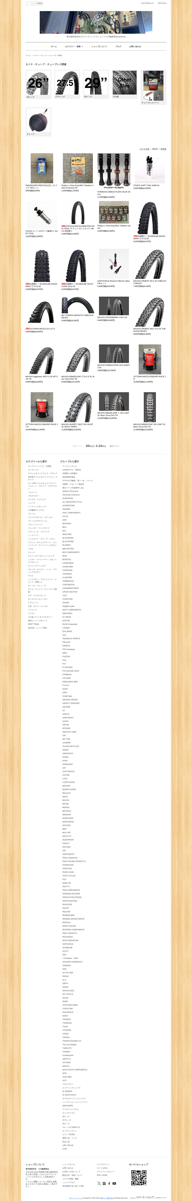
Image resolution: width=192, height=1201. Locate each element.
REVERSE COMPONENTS (73, 930)
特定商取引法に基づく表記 (73, 1186)
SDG (64, 955)
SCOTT (65, 951)
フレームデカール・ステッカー (40, 517)
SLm (64, 980)
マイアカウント (147, 3)
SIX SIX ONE (67, 973)
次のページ (114, 446)
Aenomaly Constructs (71, 495)
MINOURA (66, 815)
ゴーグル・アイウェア (37, 499)
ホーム (54, 46)
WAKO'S (65, 1066)
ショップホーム (68, 1164)
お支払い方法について (71, 1172)
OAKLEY (66, 843)
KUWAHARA (67, 764)
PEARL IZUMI (68, 872)
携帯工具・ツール (69, 1138)
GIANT (65, 689)
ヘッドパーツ (33, 535)
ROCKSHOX (67, 937)
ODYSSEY (66, 847)
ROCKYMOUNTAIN (70, 940)
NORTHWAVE (68, 822)
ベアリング (32, 610)
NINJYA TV (66, 836)
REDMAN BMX (68, 915)
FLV (64, 664)
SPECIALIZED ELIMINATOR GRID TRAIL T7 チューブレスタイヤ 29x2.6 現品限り (77, 228)
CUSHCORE (67, 599)
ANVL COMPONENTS (71, 513)
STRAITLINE (67, 1009)
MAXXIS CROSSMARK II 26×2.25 (112, 317)
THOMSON (67, 1023)
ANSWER (66, 509)
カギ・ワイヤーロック (37, 595)
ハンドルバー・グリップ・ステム (41, 539)
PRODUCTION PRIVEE (72, 897)
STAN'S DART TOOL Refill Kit (146, 185)
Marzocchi (66, 793)
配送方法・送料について (72, 1175)
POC (64, 879)
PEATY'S (66, 887)
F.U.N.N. (65, 685)
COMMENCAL (68, 581)
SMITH (65, 983)
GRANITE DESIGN (70, 700)
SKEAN (65, 976)
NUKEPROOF (68, 840)
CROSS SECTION (69, 592)
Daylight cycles (68, 606)
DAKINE (65, 603)
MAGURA (66, 786)
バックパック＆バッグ (37, 506)
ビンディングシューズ (71, 1088)
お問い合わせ (135, 46)
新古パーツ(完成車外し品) (72, 488)
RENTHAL (66, 922)
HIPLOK (65, 725)
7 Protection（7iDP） (71, 958)
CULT (64, 595)
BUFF (64, 556)
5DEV (64, 653)
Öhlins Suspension (69, 858)
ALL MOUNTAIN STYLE (72, 502)
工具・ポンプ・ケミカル (38, 606)
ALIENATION (67, 498)
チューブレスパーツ (152, 87)
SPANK (65, 987)
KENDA (65, 750)
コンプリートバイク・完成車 (39, 466)
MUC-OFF (66, 833)
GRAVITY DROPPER (71, 703)
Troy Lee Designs (69, 1045)
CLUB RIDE (67, 577)
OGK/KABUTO (68, 854)
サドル (30, 576)
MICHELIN (66, 811)
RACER (65, 908)
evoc (64, 635)
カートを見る (102, 1168)
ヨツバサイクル (68, 1113)
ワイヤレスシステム (70, 1109)
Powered (148, 1198)
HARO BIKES (67, 718)
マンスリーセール (69, 466)
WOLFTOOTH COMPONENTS (74, 1070)
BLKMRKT (66, 545)
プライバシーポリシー (106, 1172)
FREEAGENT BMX (70, 682)
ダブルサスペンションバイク (74, 1098)
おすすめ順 (144, 149)
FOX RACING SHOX (70, 671)
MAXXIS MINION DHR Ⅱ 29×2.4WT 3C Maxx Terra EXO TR (113, 414)
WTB (64, 1073)
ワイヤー (31, 613)
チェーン (31, 552)
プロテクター (33, 496)
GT (63, 710)
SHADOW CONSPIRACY (72, 962)
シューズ (31, 503)
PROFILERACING (69, 901)
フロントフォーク (35, 524)
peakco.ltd (66, 883)
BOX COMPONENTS (71, 552)
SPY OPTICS (67, 994)
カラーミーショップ (76, 1198)
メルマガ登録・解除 (70, 1179)
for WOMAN (67, 1091)
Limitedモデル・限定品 (71, 470)
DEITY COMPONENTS (71, 610)
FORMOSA (67, 675)
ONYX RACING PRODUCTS (74, 861)
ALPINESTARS (68, 506)
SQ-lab (65, 998)
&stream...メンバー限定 (37, 628)
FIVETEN (66, 657)
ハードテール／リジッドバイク (75, 1102)
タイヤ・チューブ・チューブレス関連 (48, 55)
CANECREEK (68, 563)
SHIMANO (66, 965)
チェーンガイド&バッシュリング (41, 556)
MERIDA (65, 807)
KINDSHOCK (67, 753)
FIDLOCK (66, 642)
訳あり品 (66, 1142)
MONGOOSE (67, 818)
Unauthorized (67, 1055)
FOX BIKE (66, 678)
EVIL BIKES (67, 631)
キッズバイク (33, 470)
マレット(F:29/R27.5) (71, 1127)
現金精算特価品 (68, 477)
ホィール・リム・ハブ (37, 586)
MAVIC (65, 797)
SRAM (65, 1001)
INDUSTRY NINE (69, 732)
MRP (64, 829)
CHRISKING (67, 570)
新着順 (163, 149)
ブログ (118, 46)
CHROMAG (67, 574)
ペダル (30, 549)
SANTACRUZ (67, 944)
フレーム (31, 514)
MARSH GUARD (69, 789)
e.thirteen (66, 628)
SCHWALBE (67, 948)
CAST (64, 1149)
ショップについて (99, 46)
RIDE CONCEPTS (69, 933)
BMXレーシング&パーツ (37, 621)
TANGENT (66, 1019)
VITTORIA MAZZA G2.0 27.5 (40, 329)
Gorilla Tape (67, 696)
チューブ (38, 121)
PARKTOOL (67, 869)
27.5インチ (67, 84)
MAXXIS (65, 800)
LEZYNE (65, 775)
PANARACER (68, 865)
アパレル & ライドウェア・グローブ (42, 473)
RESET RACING (69, 926)
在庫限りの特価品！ (70, 473)
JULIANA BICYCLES (70, 746)
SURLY (65, 1016)
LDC (64, 768)
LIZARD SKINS (68, 782)
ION (64, 736)
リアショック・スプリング (39, 532)
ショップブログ (68, 1182)
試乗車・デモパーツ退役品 (73, 484)
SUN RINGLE (67, 1012)
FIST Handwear (68, 649)
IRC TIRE (66, 739)
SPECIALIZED (68, 991)
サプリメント (33, 603)
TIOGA (65, 1027)
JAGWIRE (66, 743)
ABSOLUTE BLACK (70, 491)
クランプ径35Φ (68, 1134)
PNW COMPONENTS (71, 890)
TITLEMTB (66, 1030)
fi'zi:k (64, 660)
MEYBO (65, 804)
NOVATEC (66, 825)
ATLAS (65, 516)
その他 (125, 84)
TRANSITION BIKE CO (71, 1041)
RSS (99, 1175)
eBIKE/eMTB (67, 1106)
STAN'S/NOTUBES (70, 1005)
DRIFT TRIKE (33, 624)
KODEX (65, 757)
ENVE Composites (69, 624)
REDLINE (66, 912)
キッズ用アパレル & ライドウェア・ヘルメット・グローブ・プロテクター (42, 486)
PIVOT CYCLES (68, 876)
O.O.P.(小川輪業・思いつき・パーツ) (77, 481)
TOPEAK (66, 1037)
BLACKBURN (67, 538)
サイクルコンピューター (38, 599)
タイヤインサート (69, 1131)
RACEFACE (67, 904)
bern (64, 531)
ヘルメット (32, 492)
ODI (64, 851)
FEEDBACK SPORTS (71, 639)
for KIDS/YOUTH (69, 1095)
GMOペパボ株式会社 (107, 1198)
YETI (64, 1081)
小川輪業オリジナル (36, 510)
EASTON (66, 621)
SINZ (64, 969)
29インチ (96, 84)
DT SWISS (66, 617)
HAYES (65, 721)
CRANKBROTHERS (70, 588)
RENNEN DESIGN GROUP (73, 919)
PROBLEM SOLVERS (71, 894)
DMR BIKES (67, 613)
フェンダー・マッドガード (39, 528)
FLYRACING (67, 667)
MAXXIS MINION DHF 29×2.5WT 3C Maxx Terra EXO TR (149, 425)
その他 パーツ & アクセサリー (40, 617)
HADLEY (66, 714)
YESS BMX (67, 1077)
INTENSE (66, 728)
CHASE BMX (67, 567)
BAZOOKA (66, 524)
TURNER (66, 1052)
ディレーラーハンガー (37, 566)
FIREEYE (66, 646)
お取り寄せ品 (67, 1145)
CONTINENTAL (68, 585)
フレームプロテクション (38, 521)
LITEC (65, 779)
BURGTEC (66, 559)
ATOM (104, 1175)
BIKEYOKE (67, 534)
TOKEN (65, 1034)
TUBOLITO (66, 1048)
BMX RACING (68, 549)
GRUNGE (66, 707)
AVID (64, 520)
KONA (65, 761)
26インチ (38, 84)
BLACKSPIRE (68, 542)
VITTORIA (66, 1063)
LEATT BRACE (68, 771)
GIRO (64, 693)
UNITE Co (66, 1059)
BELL (64, 527)
